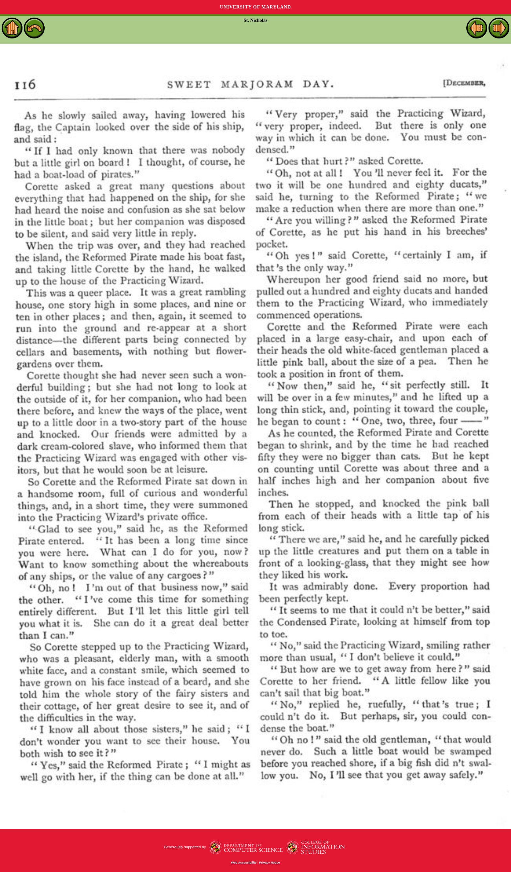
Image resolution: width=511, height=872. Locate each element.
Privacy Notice (269, 862)
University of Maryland (255, 7)
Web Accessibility (243, 862)
